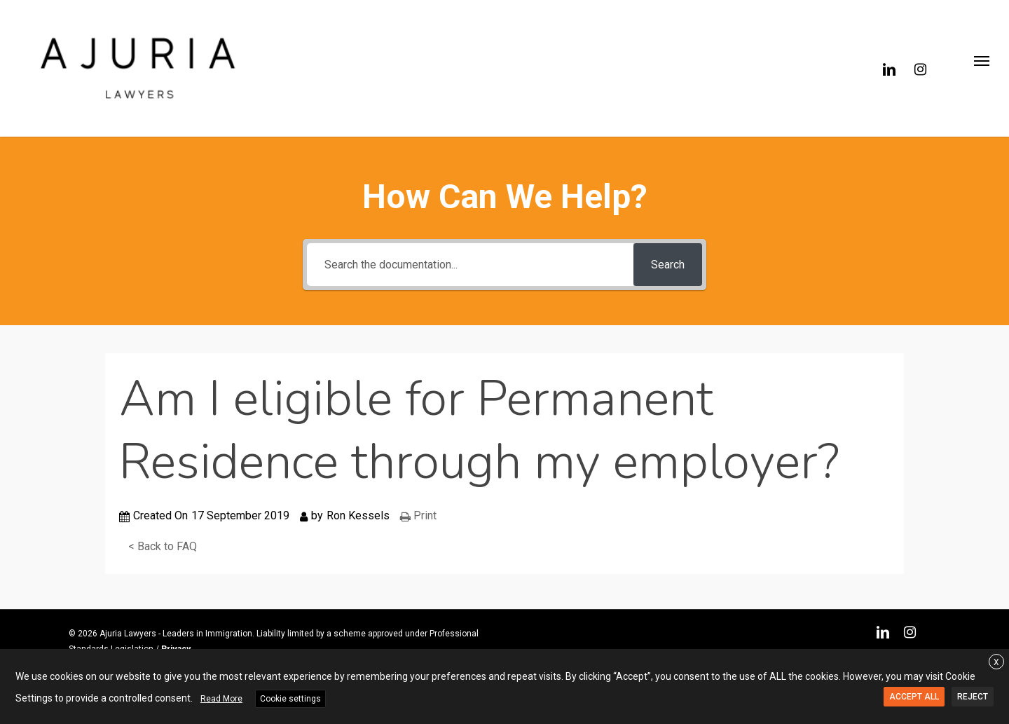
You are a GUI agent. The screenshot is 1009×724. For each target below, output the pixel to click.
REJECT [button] (972, 697)
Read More (221, 699)
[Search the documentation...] (470, 264)
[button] (981, 68)
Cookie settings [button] (290, 699)
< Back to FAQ (162, 546)
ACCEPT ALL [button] (914, 697)
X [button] (996, 662)
